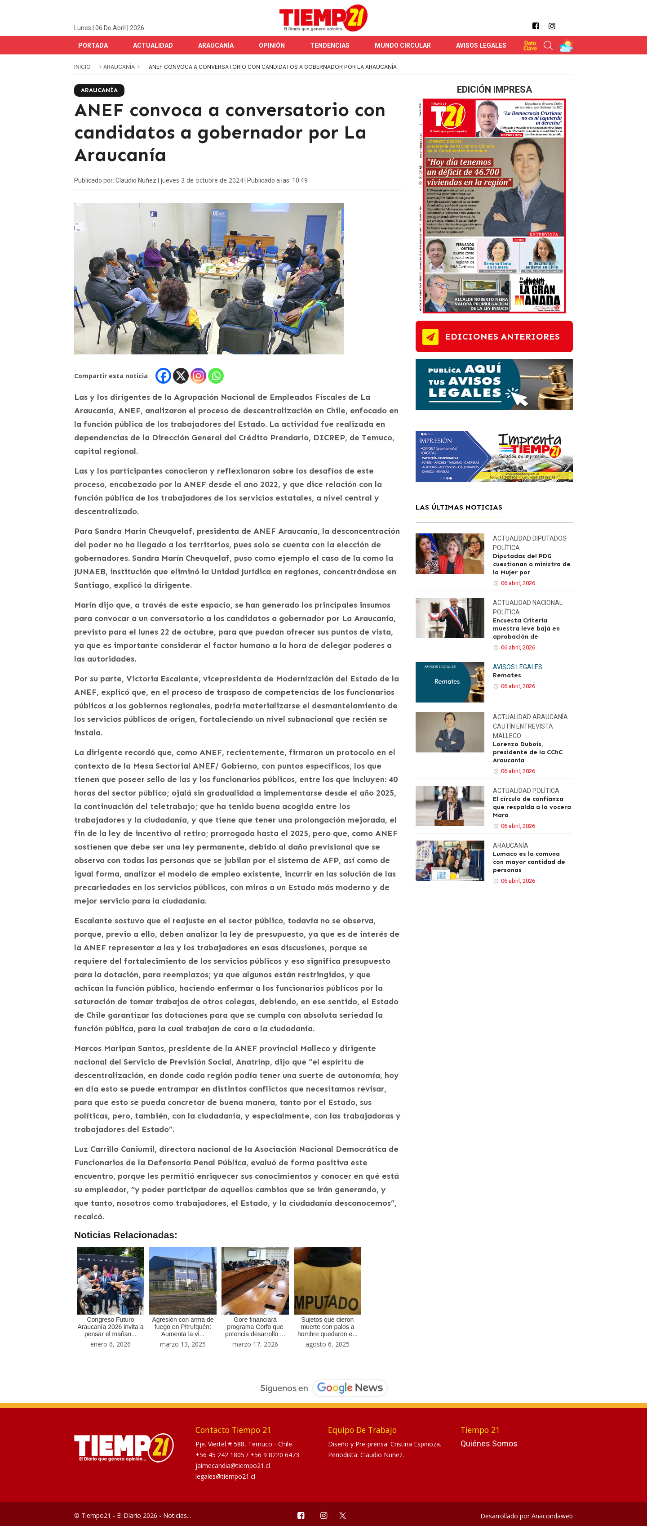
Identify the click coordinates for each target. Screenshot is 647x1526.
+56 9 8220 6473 (274, 1454)
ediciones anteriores (502, 336)
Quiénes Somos (489, 1443)
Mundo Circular (403, 45)
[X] (181, 376)
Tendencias (330, 45)
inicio (82, 66)
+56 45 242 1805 (220, 1454)
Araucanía (216, 45)
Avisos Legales (481, 45)
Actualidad (153, 45)
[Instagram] (198, 376)
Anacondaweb (552, 1516)
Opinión (272, 45)
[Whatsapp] (216, 376)
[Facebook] (163, 376)
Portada (93, 45)
